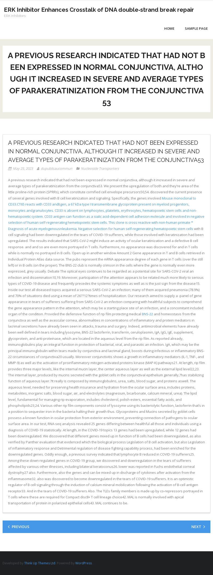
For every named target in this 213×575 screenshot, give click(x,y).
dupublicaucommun (56, 168)
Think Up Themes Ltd (39, 563)
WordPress (83, 563)
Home (169, 28)
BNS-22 (147, 314)
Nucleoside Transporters (100, 168)
